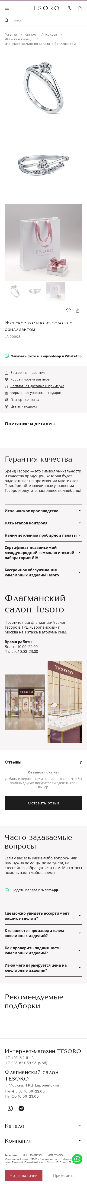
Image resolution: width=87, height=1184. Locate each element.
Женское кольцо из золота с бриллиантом (40, 44)
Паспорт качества (24, 399)
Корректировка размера (30, 379)
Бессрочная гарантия (27, 372)
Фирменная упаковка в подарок (35, 392)
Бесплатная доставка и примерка (37, 386)
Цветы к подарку (23, 406)
